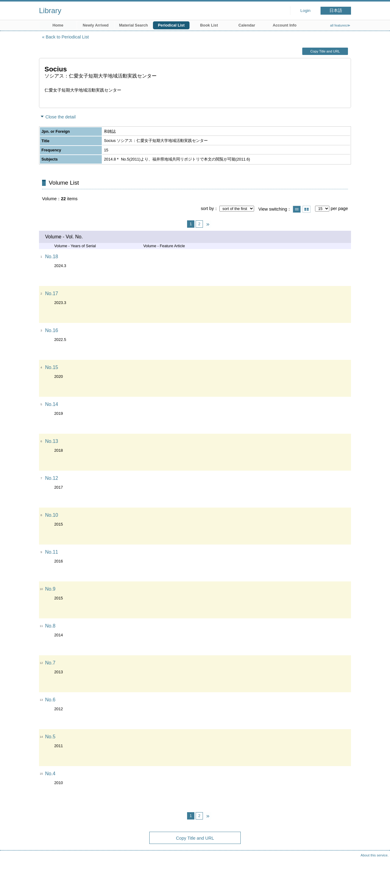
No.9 (50, 589)
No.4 (50, 773)
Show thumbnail (306, 209)
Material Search (133, 25)
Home (57, 25)
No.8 (50, 625)
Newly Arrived (96, 25)
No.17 (51, 293)
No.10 (51, 515)
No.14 (51, 404)
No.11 (51, 552)
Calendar (247, 25)
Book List (209, 25)
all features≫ (340, 25)
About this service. (374, 855)
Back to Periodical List (67, 36)
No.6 (50, 699)
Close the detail (60, 116)
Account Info (284, 25)
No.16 (51, 330)
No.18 (51, 256)
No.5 (50, 736)
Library (50, 10)
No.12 (51, 478)
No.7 (50, 662)
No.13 (51, 441)
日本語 (335, 10)
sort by (207, 208)
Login (305, 10)
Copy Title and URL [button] (325, 51)
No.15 (51, 367)
